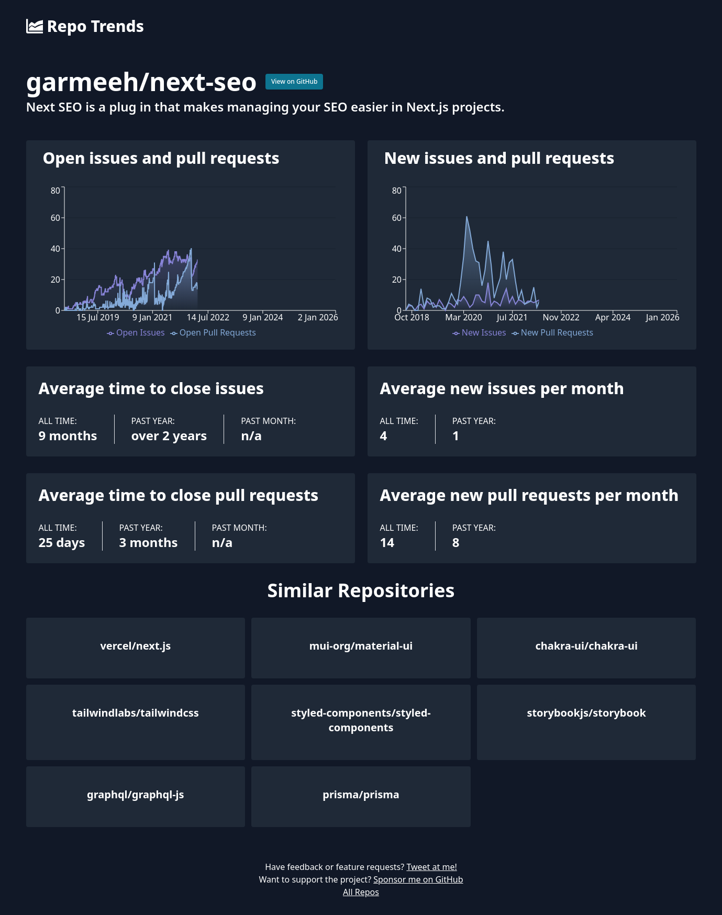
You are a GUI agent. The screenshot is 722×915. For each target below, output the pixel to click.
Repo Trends (85, 26)
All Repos (361, 892)
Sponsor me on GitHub (418, 879)
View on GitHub (294, 81)
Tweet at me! (431, 867)
